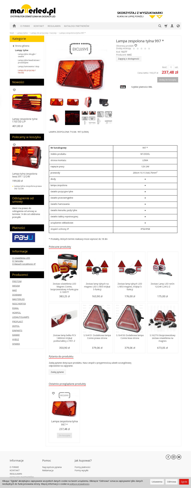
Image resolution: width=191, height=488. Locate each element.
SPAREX (16, 343)
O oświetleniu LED (21, 258)
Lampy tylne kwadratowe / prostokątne (29, 61)
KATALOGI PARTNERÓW (76, 25)
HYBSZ (15, 339)
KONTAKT (39, 25)
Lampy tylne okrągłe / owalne (27, 55)
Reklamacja (47, 466)
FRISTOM (16, 281)
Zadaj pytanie (57, 373)
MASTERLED (18, 299)
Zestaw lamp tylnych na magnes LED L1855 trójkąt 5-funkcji (97, 287)
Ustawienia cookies (19, 476)
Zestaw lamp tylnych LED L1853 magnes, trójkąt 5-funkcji (130, 287)
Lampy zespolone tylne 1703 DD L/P (24, 120)
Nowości (18, 82)
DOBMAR (17, 294)
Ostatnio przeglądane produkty (70, 385)
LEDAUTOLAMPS (20, 317)
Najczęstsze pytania (52, 462)
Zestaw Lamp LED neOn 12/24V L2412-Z (162, 286)
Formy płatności (82, 462)
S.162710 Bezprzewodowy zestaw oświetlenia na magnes (163, 338)
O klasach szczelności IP (24, 264)
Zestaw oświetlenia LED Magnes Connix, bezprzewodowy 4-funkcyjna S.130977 (64, 288)
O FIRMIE (25, 25)
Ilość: (164, 67)
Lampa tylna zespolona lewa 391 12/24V (24, 175)
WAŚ (129, 54)
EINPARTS (17, 330)
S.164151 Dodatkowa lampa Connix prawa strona (97, 338)
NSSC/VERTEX (19, 303)
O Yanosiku (17, 261)
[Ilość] (171, 67)
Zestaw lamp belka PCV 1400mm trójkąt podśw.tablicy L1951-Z (64, 338)
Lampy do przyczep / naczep (27, 71)
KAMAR (16, 335)
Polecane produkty (62, 247)
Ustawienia (157, 481)
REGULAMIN (54, 25)
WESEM (16, 285)
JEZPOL (16, 326)
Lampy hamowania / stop (28, 66)
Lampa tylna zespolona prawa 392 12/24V (28, 187)
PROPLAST (17, 321)
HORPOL (16, 312)
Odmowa (171, 481)
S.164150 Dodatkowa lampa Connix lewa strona (130, 337)
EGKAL (15, 308)
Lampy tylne (21, 50)
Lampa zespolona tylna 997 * (64, 424)
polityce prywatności (79, 483)
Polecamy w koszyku (26, 137)
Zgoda (184, 481)
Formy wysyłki (81, 466)
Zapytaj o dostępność (128, 58)
